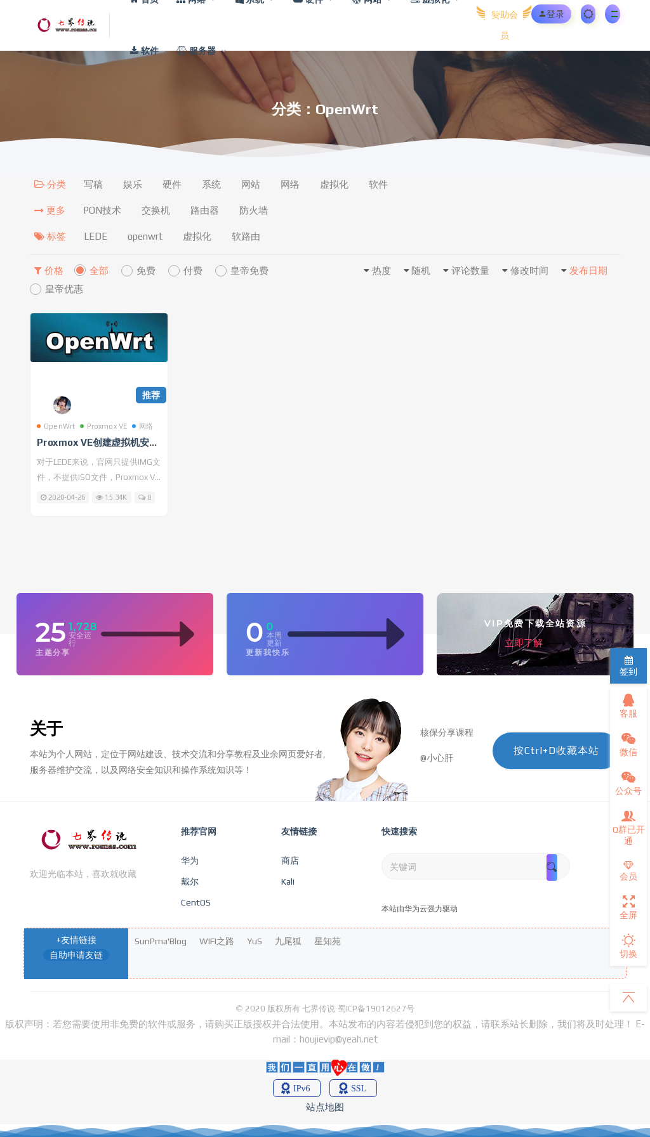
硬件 (172, 184)
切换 (628, 946)
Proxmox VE (103, 426)
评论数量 (470, 270)
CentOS (196, 902)
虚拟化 (334, 184)
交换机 (156, 210)
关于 (46, 728)
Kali (288, 881)
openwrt (145, 236)
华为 (190, 860)
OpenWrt (56, 426)
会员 (628, 871)
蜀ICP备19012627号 (376, 1008)
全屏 (628, 907)
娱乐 (132, 184)
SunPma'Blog (161, 941)
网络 (290, 184)
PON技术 (102, 210)
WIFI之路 (216, 941)
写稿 (93, 184)
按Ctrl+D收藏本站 (556, 750)
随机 (420, 270)
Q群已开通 (629, 827)
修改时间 (529, 270)
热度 (381, 270)
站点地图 (325, 1106)
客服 (628, 705)
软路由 (246, 236)
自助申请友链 (76, 955)
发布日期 (588, 270)
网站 (250, 184)
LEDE (95, 236)
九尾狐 (288, 941)
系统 (211, 184)
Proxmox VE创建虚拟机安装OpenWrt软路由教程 (142, 442)
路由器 (204, 210)
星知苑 (327, 941)
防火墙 (253, 210)
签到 (628, 666)
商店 (290, 860)
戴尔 (190, 881)
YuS (254, 941)
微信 (628, 744)
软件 (378, 184)
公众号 (628, 783)
